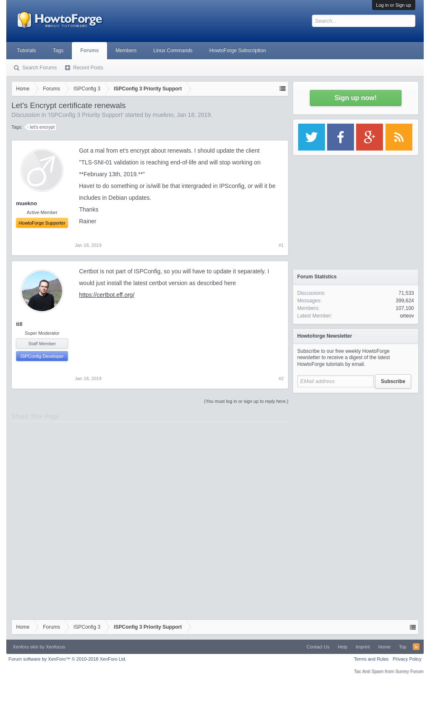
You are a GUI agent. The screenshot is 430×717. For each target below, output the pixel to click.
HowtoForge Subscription (238, 50)
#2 (281, 378)
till (19, 324)
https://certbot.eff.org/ (106, 294)
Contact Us (318, 646)
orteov (407, 316)
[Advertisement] (356, 450)
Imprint (363, 646)
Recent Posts (88, 68)
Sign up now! (356, 97)
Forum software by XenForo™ (67, 658)
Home (384, 646)
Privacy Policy (407, 658)
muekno (162, 114)
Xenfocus (55, 646)
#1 (281, 245)
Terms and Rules (371, 658)
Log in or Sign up (393, 5)
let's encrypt (41, 127)
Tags (58, 50)
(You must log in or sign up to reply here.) (246, 401)
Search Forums (39, 68)
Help (342, 646)
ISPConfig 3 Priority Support (85, 114)
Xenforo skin (25, 646)
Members (125, 50)
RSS (416, 646)
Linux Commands (172, 50)
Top (402, 646)
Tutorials (26, 50)
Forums (89, 50)
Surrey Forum (410, 671)
